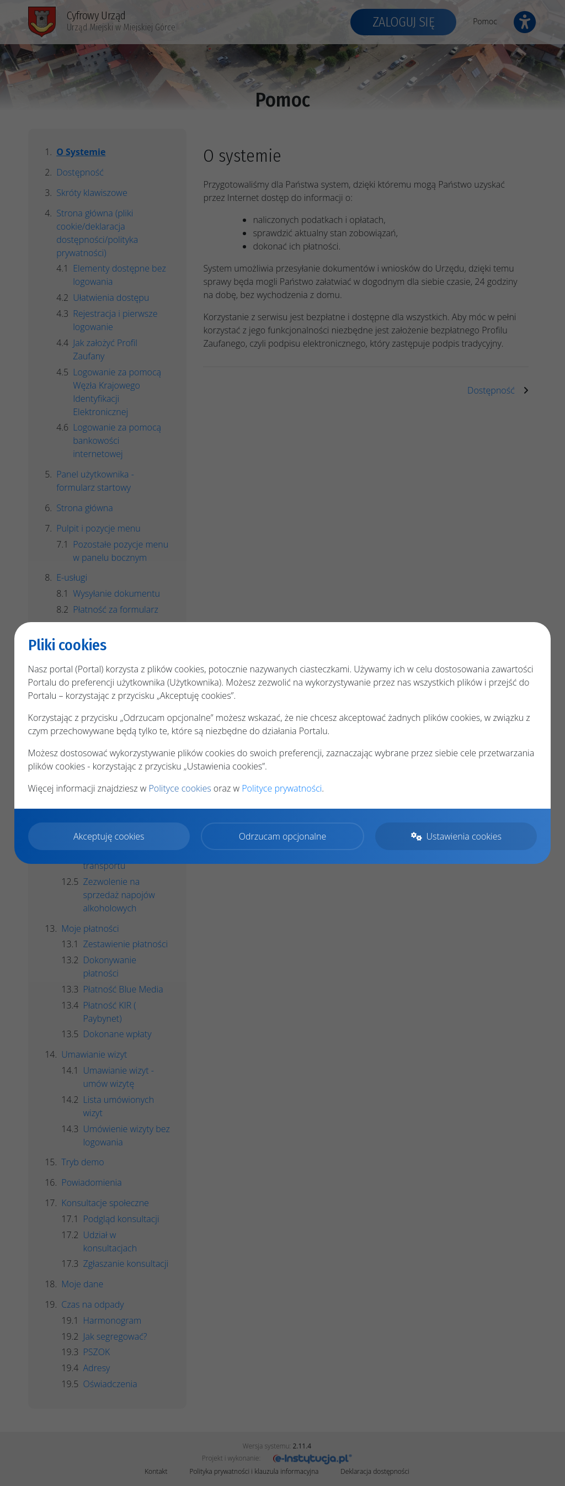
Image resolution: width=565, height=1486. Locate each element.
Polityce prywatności (282, 788)
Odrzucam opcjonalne (282, 836)
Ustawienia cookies (456, 836)
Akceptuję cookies (109, 836)
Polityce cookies (179, 788)
